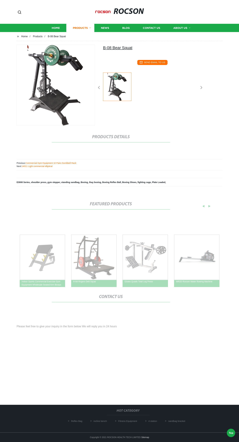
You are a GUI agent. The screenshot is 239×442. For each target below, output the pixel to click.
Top (231, 432)
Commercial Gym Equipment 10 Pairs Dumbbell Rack (50, 163)
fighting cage (144, 182)
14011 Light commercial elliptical (37, 166)
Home (56, 28)
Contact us (151, 28)
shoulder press (38, 182)
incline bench (102, 421)
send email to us (152, 62)
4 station (154, 421)
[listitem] (119, 86)
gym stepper (53, 182)
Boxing (84, 182)
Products (80, 28)
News (105, 28)
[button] (19, 12)
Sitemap (145, 437)
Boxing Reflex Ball (111, 182)
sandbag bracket (178, 421)
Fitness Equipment (129, 421)
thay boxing (95, 182)
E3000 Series (23, 182)
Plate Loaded (158, 182)
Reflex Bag (78, 421)
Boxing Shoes (129, 182)
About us (180, 28)
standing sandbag (70, 182)
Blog (126, 28)
